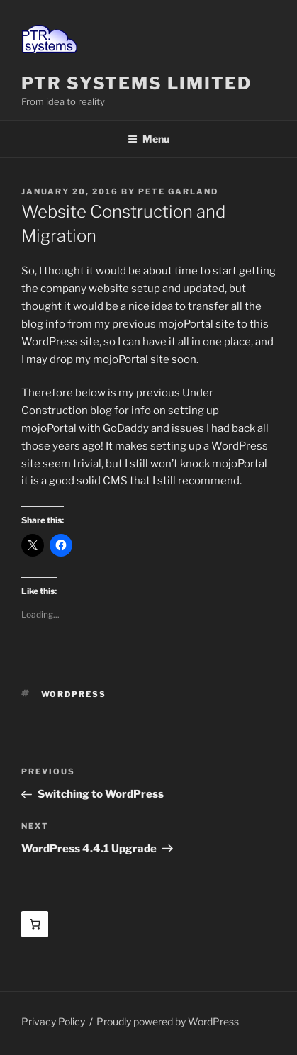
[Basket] (34, 924)
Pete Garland (178, 191)
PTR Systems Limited (136, 83)
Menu (148, 139)
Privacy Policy (53, 1021)
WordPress (74, 694)
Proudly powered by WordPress (167, 1021)
